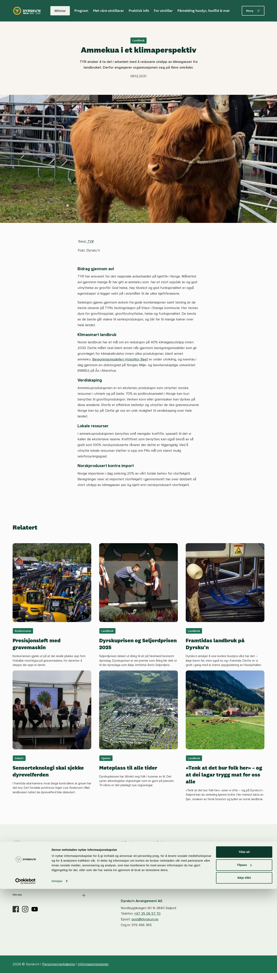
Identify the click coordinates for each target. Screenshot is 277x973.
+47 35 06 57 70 (147, 913)
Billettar (60, 11)
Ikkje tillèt (244, 962)
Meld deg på (228, 864)
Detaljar (57, 965)
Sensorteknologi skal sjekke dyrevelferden (48, 771)
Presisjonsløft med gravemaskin (37, 644)
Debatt (19, 758)
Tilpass (244, 949)
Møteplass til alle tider (128, 767)
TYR (89, 241)
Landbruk (138, 40)
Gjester (106, 758)
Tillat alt (244, 936)
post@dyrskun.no (144, 919)
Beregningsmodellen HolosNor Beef (120, 359)
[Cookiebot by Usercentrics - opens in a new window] (25, 965)
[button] (49, 868)
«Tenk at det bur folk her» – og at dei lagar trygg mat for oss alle (224, 774)
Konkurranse (23, 631)
